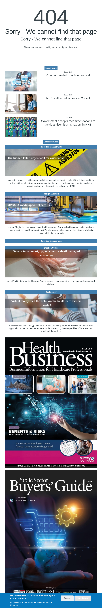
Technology (51, 292)
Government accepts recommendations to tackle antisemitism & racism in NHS (68, 122)
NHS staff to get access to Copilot (68, 98)
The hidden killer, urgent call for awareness (36, 157)
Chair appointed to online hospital (68, 75)
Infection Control (51, 248)
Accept (67, 598)
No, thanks (83, 598)
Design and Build (51, 194)
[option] (51, 402)
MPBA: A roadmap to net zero (27, 205)
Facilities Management (51, 147)
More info (14, 605)
